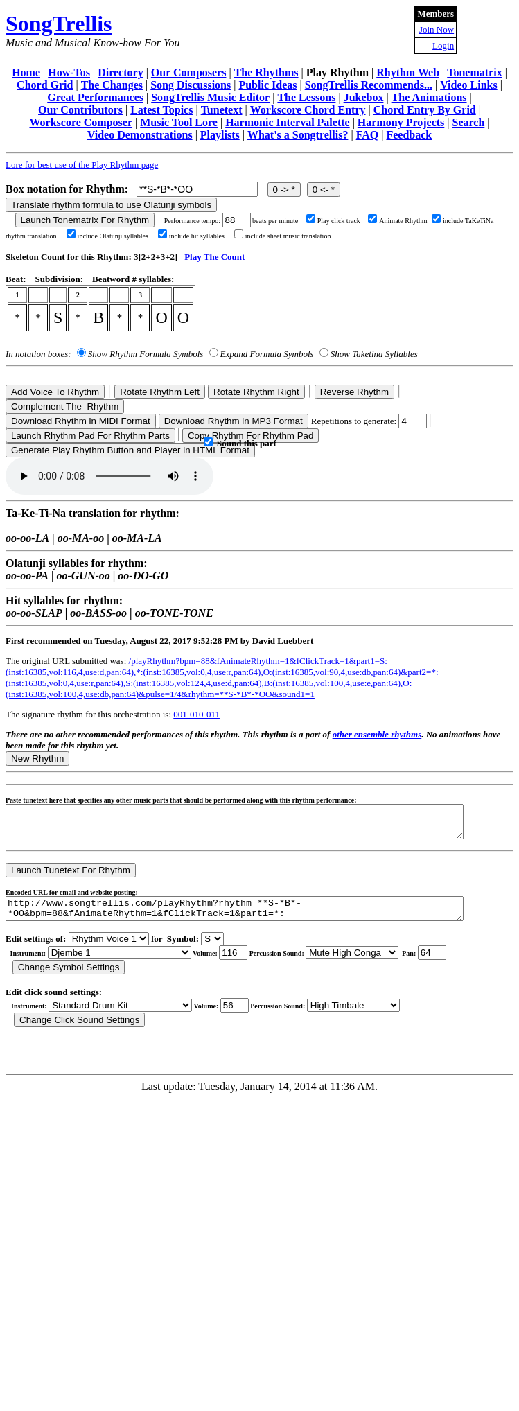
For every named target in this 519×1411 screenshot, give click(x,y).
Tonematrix (474, 72)
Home (26, 72)
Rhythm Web (407, 72)
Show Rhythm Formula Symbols (145, 354)
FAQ (367, 135)
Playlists (220, 135)
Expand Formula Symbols (267, 354)
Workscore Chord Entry (308, 110)
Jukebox (364, 97)
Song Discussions (190, 85)
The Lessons (306, 97)
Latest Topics (161, 110)
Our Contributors (80, 110)
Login (443, 45)
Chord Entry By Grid (424, 110)
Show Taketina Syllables (374, 354)
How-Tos (69, 72)
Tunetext (222, 110)
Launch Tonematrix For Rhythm (85, 220)
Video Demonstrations (140, 135)
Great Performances (95, 97)
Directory (120, 72)
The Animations (429, 97)
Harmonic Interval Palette (287, 122)
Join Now (436, 29)
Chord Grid (45, 85)
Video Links (469, 85)
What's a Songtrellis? (298, 135)
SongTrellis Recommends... (368, 85)
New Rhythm (37, 758)
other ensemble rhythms (377, 734)
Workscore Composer (80, 122)
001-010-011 (196, 714)
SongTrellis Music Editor (210, 97)
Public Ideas (267, 85)
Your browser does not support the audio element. (109, 476)
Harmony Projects (401, 122)
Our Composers (189, 72)
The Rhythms (266, 72)
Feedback (409, 135)
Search (468, 122)
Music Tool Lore (179, 122)
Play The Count (214, 257)
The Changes (112, 85)
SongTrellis (59, 23)
